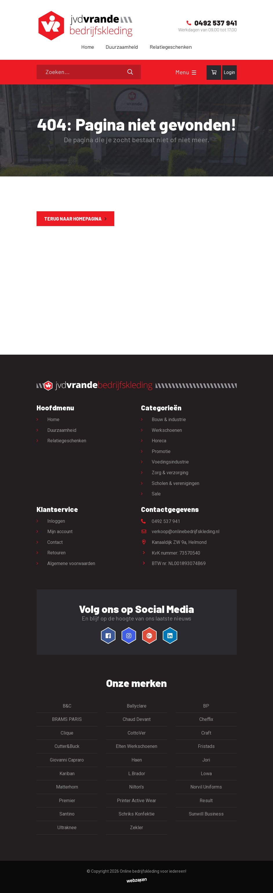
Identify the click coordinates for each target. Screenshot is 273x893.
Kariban (67, 773)
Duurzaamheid (122, 47)
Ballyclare (137, 706)
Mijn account (60, 531)
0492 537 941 (160, 521)
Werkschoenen (167, 430)
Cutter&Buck (67, 746)
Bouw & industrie (169, 419)
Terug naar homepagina (73, 218)
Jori (206, 760)
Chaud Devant (137, 719)
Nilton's (136, 787)
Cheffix (206, 719)
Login (229, 72)
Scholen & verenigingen (175, 483)
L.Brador (136, 773)
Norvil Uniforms (206, 787)
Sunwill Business (206, 814)
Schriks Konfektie (137, 814)
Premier (67, 800)
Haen (136, 760)
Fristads (206, 746)
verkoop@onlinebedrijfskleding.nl (180, 531)
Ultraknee (67, 827)
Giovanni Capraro (67, 760)
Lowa (206, 773)
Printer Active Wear (136, 800)
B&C (67, 706)
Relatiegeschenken (171, 47)
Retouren (56, 552)
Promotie (161, 451)
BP (206, 706)
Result (206, 800)
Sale (156, 494)
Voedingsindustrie (170, 462)
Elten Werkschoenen (136, 746)
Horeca (159, 440)
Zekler (136, 827)
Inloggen (56, 521)
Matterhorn (67, 787)
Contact (55, 542)
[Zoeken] (89, 72)
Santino (67, 814)
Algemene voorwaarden (71, 563)
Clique (67, 733)
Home (87, 47)
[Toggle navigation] (194, 72)
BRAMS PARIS (67, 719)
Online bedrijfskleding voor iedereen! (153, 871)
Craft (206, 733)
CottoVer (137, 733)
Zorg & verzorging (170, 472)
